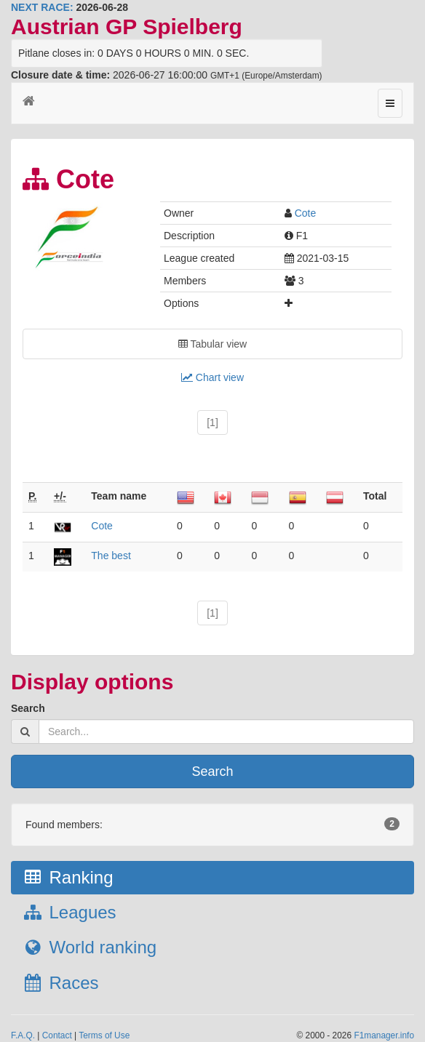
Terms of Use (104, 1035)
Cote (306, 213)
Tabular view (212, 344)
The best (110, 555)
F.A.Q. (23, 1035)
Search (28, 708)
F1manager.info (384, 1035)
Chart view (212, 377)
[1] (212, 422)
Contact (57, 1035)
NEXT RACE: (42, 7)
